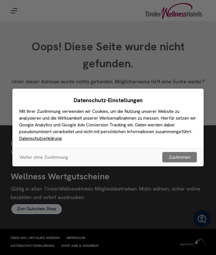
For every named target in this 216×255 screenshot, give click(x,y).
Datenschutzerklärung (32, 246)
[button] (202, 218)
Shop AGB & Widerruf (80, 246)
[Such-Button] (158, 102)
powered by (192, 244)
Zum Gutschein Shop (36, 209)
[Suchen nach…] (102, 102)
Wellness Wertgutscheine (60, 176)
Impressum (76, 238)
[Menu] (14, 10)
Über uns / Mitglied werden (35, 238)
